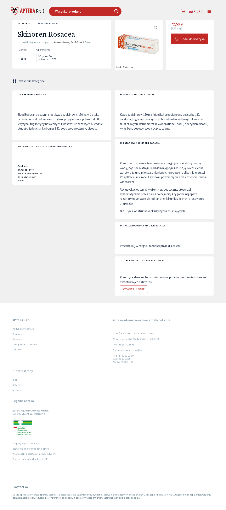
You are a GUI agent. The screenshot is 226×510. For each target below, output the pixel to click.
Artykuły (16, 390)
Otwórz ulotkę (134, 289)
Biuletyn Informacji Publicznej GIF (30, 459)
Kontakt (16, 349)
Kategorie (17, 384)
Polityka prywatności (23, 328)
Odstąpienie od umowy (24, 344)
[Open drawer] (209, 11)
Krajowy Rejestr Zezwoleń (25, 443)
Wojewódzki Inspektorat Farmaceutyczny (34, 453)
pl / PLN (196, 11)
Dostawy (17, 339)
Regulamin (18, 334)
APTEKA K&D (24, 23)
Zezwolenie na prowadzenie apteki (30, 448)
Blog (14, 379)
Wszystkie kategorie (29, 81)
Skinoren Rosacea (48, 23)
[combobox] (96, 11)
